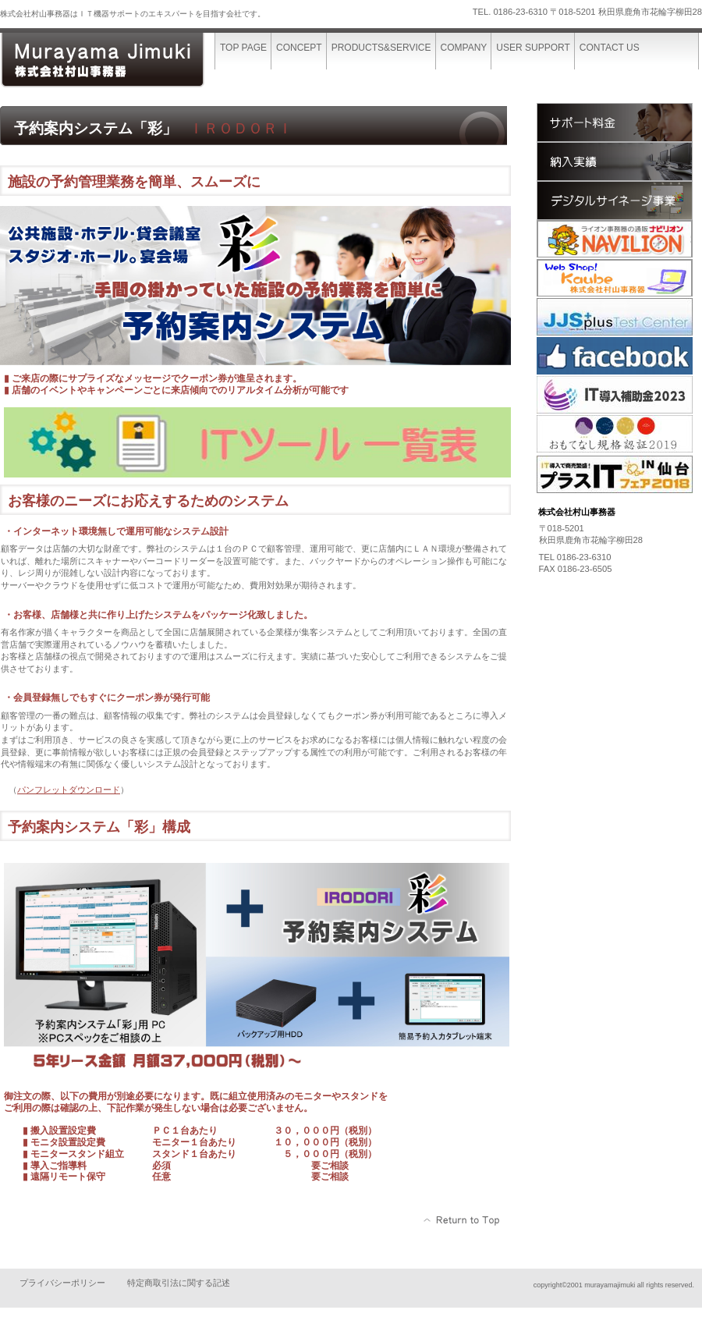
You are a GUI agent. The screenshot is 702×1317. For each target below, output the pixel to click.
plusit (615, 475)
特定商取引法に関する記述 (178, 1282)
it (615, 395)
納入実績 (615, 161)
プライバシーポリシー (62, 1282)
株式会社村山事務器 (117, 60)
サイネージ (615, 200)
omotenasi (615, 434)
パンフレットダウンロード (68, 789)
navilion (615, 239)
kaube (615, 278)
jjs (615, 317)
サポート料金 (615, 122)
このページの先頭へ (462, 1220)
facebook (615, 356)
